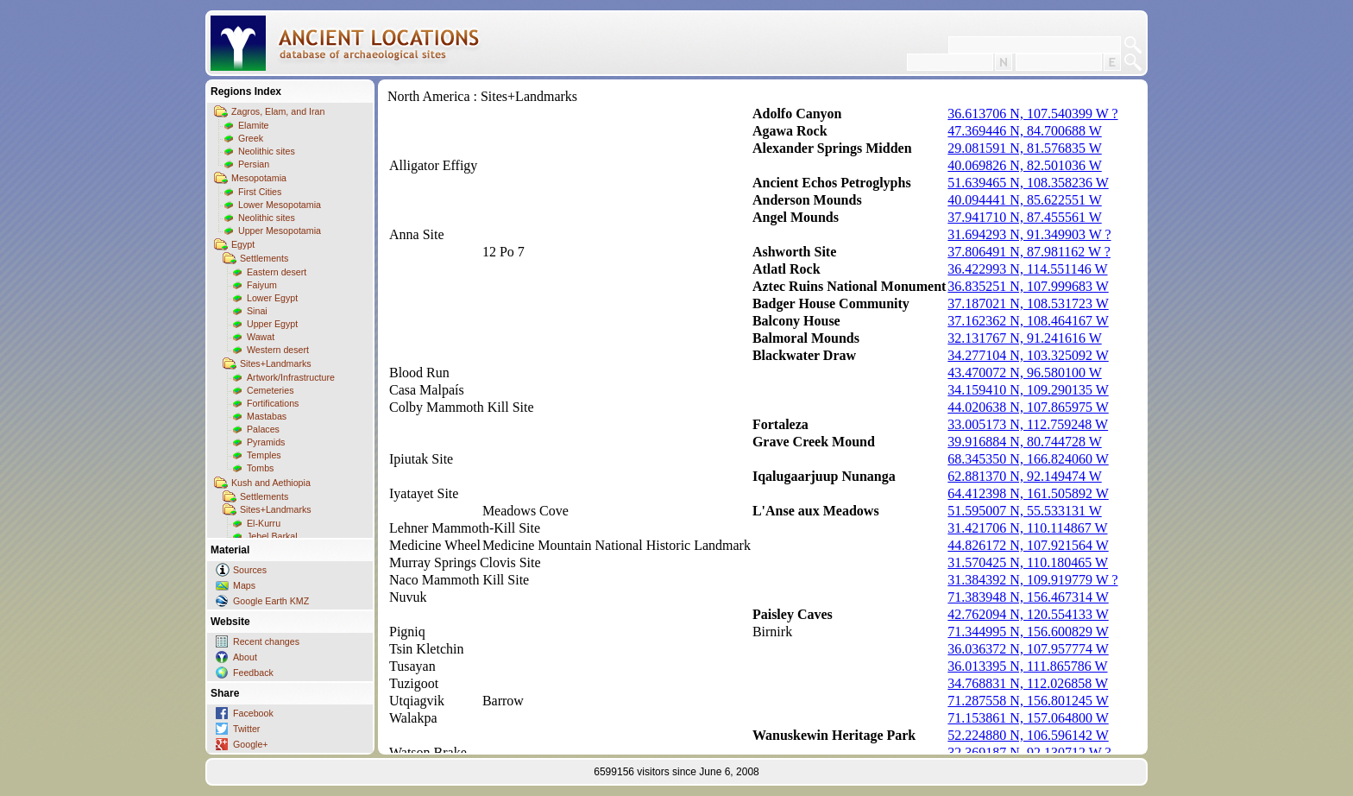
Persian (253, 164)
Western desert (278, 349)
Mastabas (266, 416)
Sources (250, 570)
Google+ (250, 744)
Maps (244, 585)
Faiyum (262, 285)
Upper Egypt (272, 324)
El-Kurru (263, 523)
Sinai (257, 311)
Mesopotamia (258, 178)
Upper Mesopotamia (279, 230)
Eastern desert (276, 272)
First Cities (259, 191)
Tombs (260, 468)
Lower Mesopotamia (279, 204)
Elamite (253, 125)
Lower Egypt (272, 298)
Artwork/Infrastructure (291, 377)
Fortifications (273, 403)
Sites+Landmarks (276, 363)
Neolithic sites (266, 151)
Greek (250, 138)
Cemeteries (270, 390)
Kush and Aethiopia (271, 482)
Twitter (246, 728)
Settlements (264, 258)
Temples (264, 455)
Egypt (243, 244)
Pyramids (266, 442)
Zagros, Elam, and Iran (277, 111)
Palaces (263, 429)
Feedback (253, 672)
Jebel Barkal (272, 536)
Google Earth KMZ (271, 601)
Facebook (253, 713)
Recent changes (266, 641)
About (245, 657)
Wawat (260, 337)
